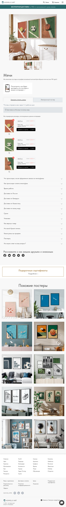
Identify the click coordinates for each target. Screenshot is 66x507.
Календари (21, 464)
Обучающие (36, 471)
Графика (35, 464)
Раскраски (6, 474)
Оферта (5, 488)
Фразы (35, 466)
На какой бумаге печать (12, 228)
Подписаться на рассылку (7, 484)
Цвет (4, 461)
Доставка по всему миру (12, 208)
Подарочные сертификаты (51, 481)
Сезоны (35, 459)
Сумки (20, 474)
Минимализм (7, 466)
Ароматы (35, 461)
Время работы (8, 188)
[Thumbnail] (38, 66)
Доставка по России (11, 193)
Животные (51, 466)
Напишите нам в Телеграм (61, 503)
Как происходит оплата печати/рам (16, 183)
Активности (21, 466)
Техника (5, 471)
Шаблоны (50, 461)
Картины (5, 464)
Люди (34, 469)
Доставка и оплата (23, 481)
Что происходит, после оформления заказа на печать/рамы (24, 178)
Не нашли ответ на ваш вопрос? (15, 243)
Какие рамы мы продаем (12, 233)
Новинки (5, 459)
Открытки (50, 471)
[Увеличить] (9, 134)
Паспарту (7, 238)
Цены (34, 481)
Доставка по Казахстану (12, 203)
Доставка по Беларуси (11, 198)
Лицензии (35, 484)
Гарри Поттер (22, 471)
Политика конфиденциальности (24, 484)
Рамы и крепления (8, 481)
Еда (4, 469)
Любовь (50, 469)
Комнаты (50, 459)
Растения (50, 464)
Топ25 (20, 459)
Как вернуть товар (10, 223)
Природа (20, 461)
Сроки (6, 213)
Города (20, 469)
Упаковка (7, 218)
